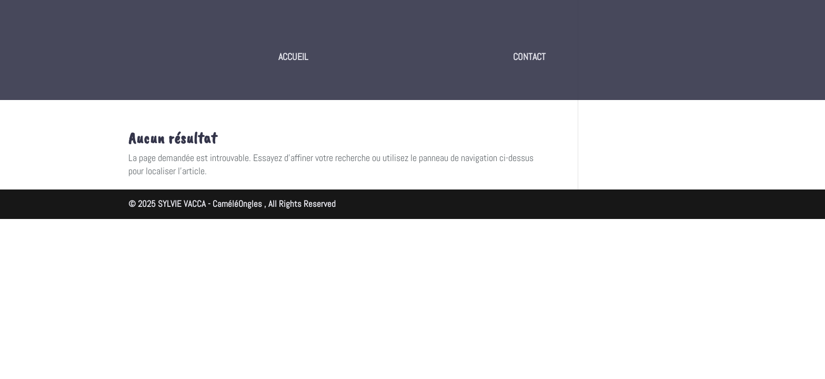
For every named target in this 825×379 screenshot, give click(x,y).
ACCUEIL (293, 57)
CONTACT (529, 57)
